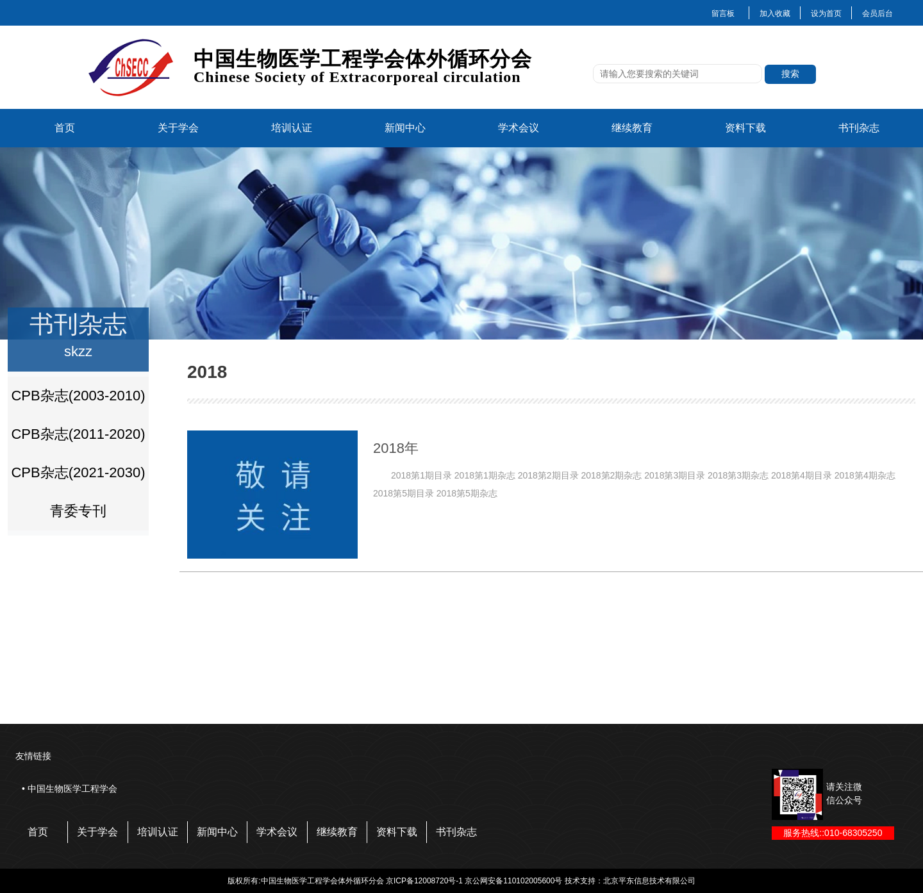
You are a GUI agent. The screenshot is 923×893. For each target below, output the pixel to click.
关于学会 (178, 127)
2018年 (396, 448)
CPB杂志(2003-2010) (78, 396)
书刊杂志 (858, 127)
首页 (64, 127)
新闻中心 (405, 127)
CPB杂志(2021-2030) (78, 472)
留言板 (723, 13)
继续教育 (632, 127)
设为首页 (826, 13)
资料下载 (745, 127)
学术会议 (518, 127)
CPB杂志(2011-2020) (78, 434)
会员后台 (877, 13)
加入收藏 (775, 13)
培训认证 (291, 127)
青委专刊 (78, 511)
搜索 (790, 74)
